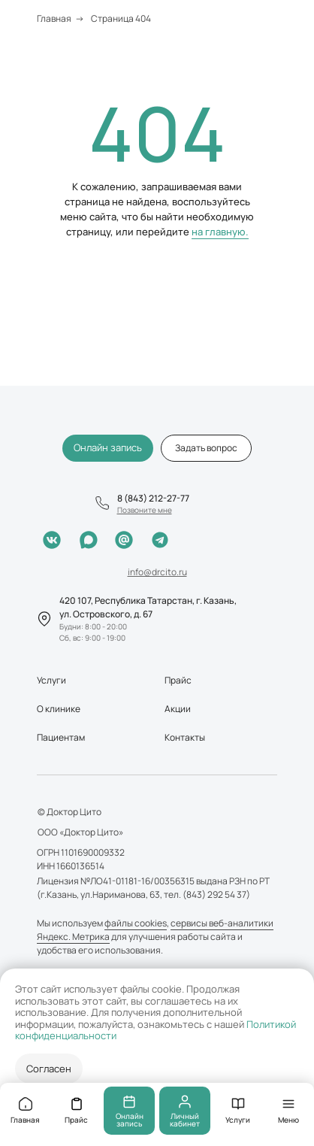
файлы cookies (135, 923)
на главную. (220, 231)
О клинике (58, 708)
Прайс (178, 680)
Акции (178, 708)
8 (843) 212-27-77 (153, 498)
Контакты (185, 737)
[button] (206, 448)
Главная (54, 18)
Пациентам (61, 737)
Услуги (51, 680)
